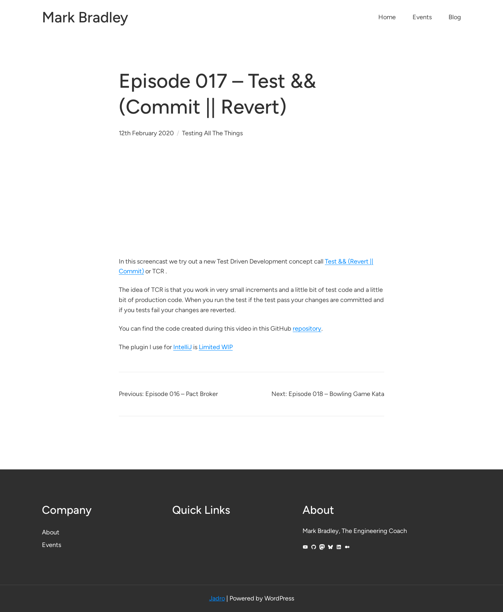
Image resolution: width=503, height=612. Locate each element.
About (50, 532)
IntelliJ (182, 347)
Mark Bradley (85, 17)
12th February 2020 (146, 133)
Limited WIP (216, 347)
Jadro (217, 598)
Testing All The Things (212, 133)
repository (307, 328)
